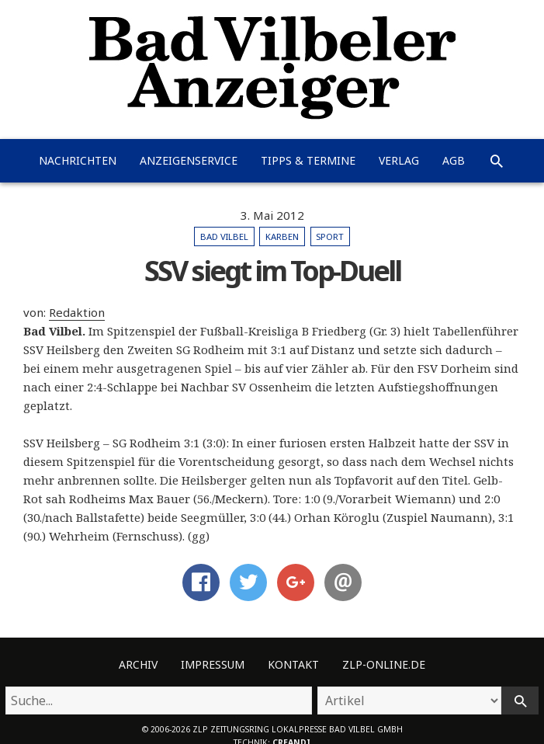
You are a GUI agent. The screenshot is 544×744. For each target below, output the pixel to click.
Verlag (399, 160)
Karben (282, 236)
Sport (330, 236)
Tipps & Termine (308, 160)
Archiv (138, 664)
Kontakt (293, 664)
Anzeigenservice (188, 160)
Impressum (212, 664)
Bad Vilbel (224, 236)
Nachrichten (77, 160)
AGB (453, 160)
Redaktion (77, 312)
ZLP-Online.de (383, 664)
